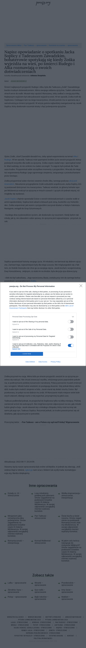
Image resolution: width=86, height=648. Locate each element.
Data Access (43, 362)
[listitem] (43, 317)
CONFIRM (27, 354)
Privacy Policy (55, 362)
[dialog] (43, 324)
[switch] (71, 321)
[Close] (82, 286)
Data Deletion (30, 362)
